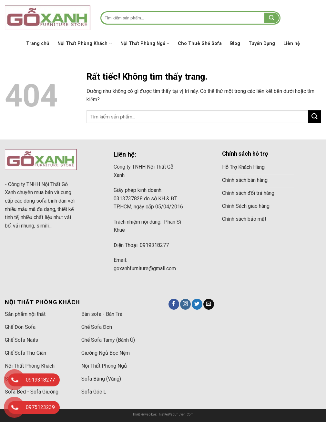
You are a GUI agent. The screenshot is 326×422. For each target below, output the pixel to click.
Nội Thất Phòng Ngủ (144, 43)
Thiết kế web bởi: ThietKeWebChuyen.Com (163, 414)
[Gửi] (271, 18)
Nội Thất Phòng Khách (84, 43)
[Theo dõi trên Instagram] (185, 304)
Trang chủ (37, 43)
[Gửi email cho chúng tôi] (208, 304)
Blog (235, 43)
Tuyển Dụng (262, 43)
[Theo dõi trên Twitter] (197, 304)
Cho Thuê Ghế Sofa (200, 43)
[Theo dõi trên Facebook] (173, 304)
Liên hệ (291, 43)
